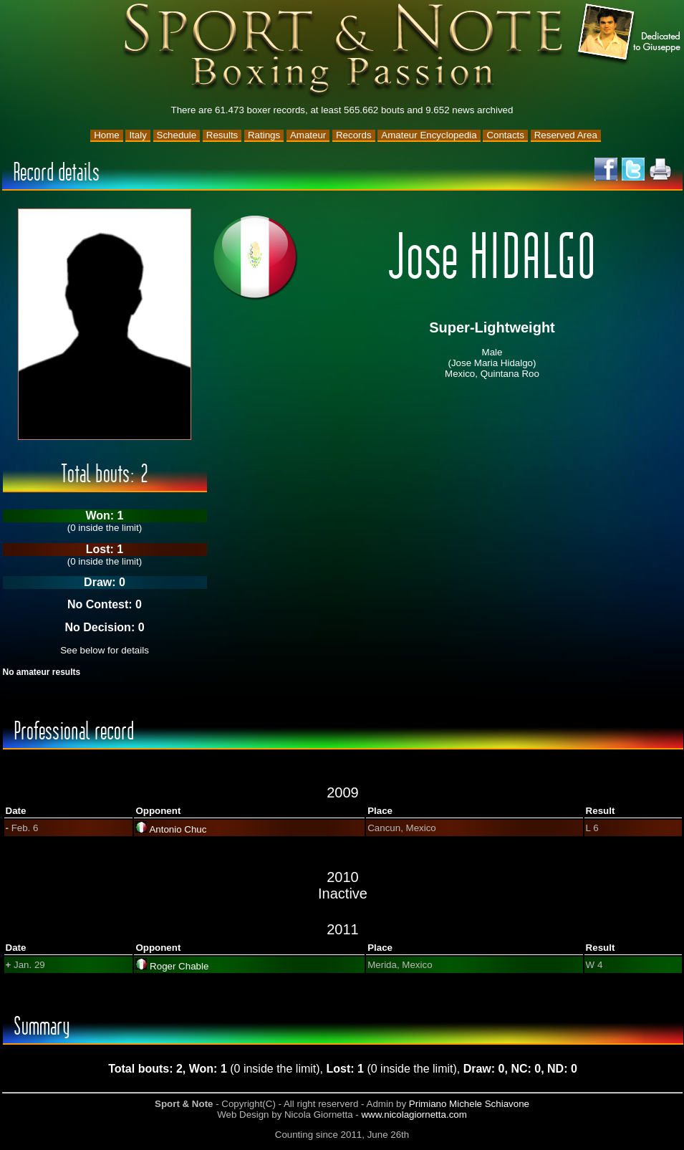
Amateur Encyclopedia (428, 135)
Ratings (264, 135)
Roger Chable (179, 966)
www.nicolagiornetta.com (413, 1114)
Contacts (505, 135)
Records (354, 135)
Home (107, 135)
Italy (137, 135)
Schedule (177, 135)
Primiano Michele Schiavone (469, 1103)
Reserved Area (565, 135)
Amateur (308, 135)
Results (222, 135)
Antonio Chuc (177, 829)
